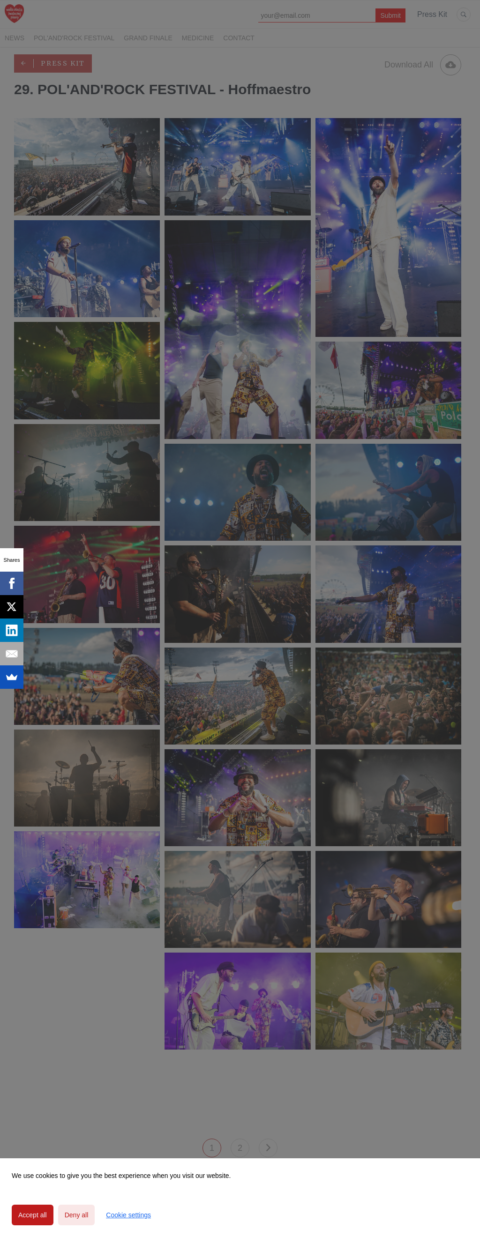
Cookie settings (128, 1215)
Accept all (32, 1215)
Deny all (77, 1215)
